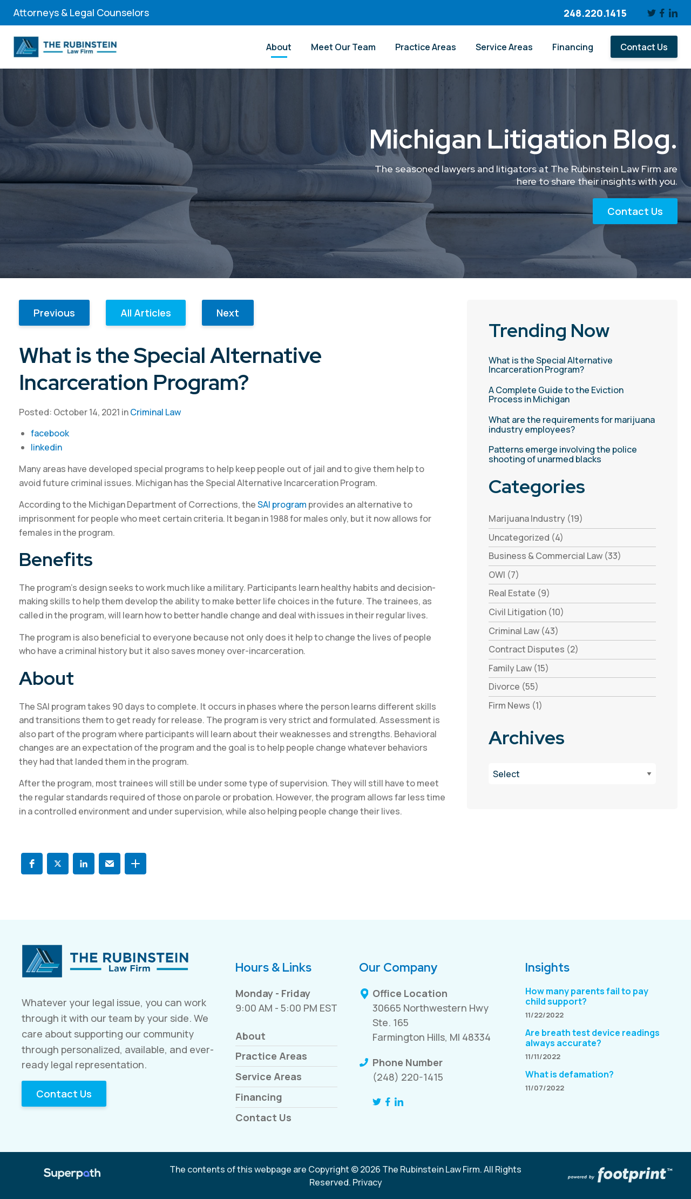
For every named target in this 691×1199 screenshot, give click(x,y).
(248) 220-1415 (407, 1076)
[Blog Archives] (572, 773)
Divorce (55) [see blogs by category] (514, 686)
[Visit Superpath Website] (72, 1175)
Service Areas (268, 1076)
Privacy (367, 1182)
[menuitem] (278, 47)
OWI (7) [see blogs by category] (504, 575)
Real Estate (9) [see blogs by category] (519, 593)
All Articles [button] (145, 312)
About (250, 1035)
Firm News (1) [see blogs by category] (516, 705)
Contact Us (635, 211)
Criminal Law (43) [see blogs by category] (524, 631)
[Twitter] (651, 13)
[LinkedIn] (673, 13)
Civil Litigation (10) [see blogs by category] (526, 612)
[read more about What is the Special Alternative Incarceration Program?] (572, 365)
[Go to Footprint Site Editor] (619, 1175)
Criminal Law (155, 412)
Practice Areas (271, 1055)
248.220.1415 (595, 13)
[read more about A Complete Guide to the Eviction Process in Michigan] (572, 395)
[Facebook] (662, 13)
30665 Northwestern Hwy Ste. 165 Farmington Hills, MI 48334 (431, 1022)
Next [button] (227, 312)
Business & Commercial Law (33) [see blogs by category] (555, 556)
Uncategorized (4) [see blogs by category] (526, 537)
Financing (258, 1096)
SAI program (282, 504)
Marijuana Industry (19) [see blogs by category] (536, 518)
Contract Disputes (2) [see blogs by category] (534, 649)
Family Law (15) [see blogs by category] (519, 668)
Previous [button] (54, 312)
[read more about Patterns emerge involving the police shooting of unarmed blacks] (572, 454)
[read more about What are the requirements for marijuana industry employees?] (572, 424)
